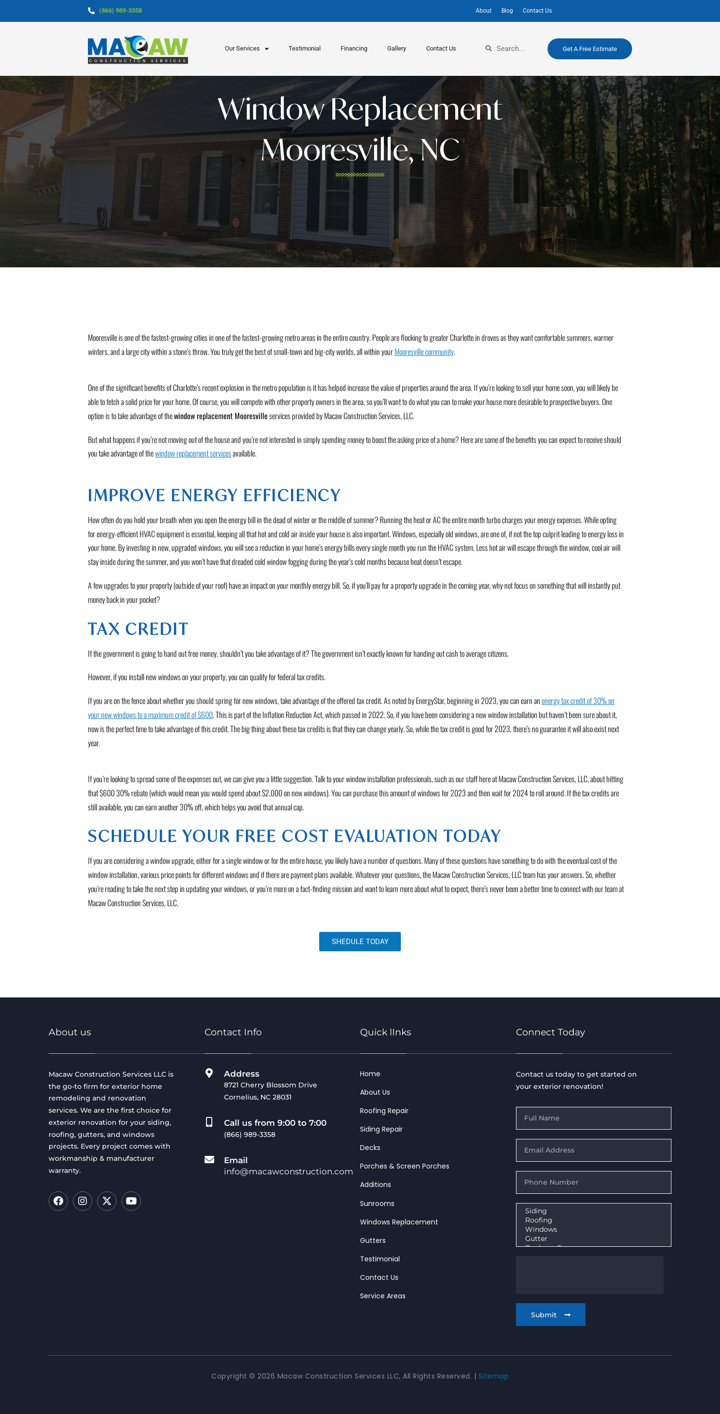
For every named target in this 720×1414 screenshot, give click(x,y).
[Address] (209, 1073)
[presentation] (590, 1275)
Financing (354, 48)
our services (247, 49)
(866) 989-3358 (123, 11)
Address (241, 1074)
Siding (593, 1211)
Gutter (593, 1238)
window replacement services (193, 610)
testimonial (305, 48)
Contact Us (441, 48)
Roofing (593, 1220)
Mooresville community (424, 508)
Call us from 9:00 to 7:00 (275, 1123)
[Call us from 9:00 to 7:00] (209, 1122)
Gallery (396, 48)
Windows (593, 1229)
